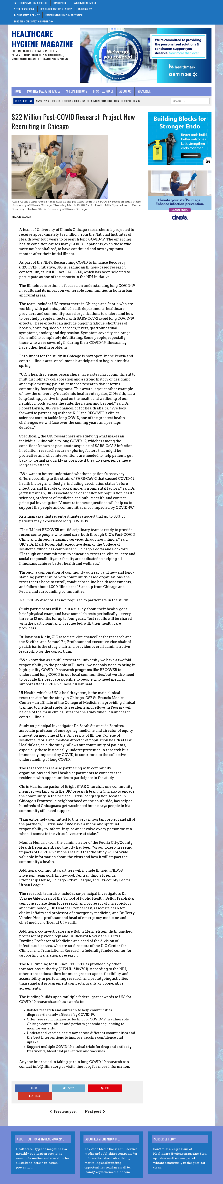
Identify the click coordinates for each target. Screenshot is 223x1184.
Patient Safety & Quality (27, 15)
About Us (125, 91)
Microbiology (85, 9)
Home (17, 91)
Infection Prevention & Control (31, 3)
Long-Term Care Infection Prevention (33, 21)
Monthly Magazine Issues (43, 91)
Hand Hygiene (60, 3)
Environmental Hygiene (84, 3)
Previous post (63, 1104)
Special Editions (76, 91)
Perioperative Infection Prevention (64, 15)
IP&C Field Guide (103, 91)
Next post (95, 1104)
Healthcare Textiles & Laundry (56, 9)
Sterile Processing (24, 9)
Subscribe (143, 91)
